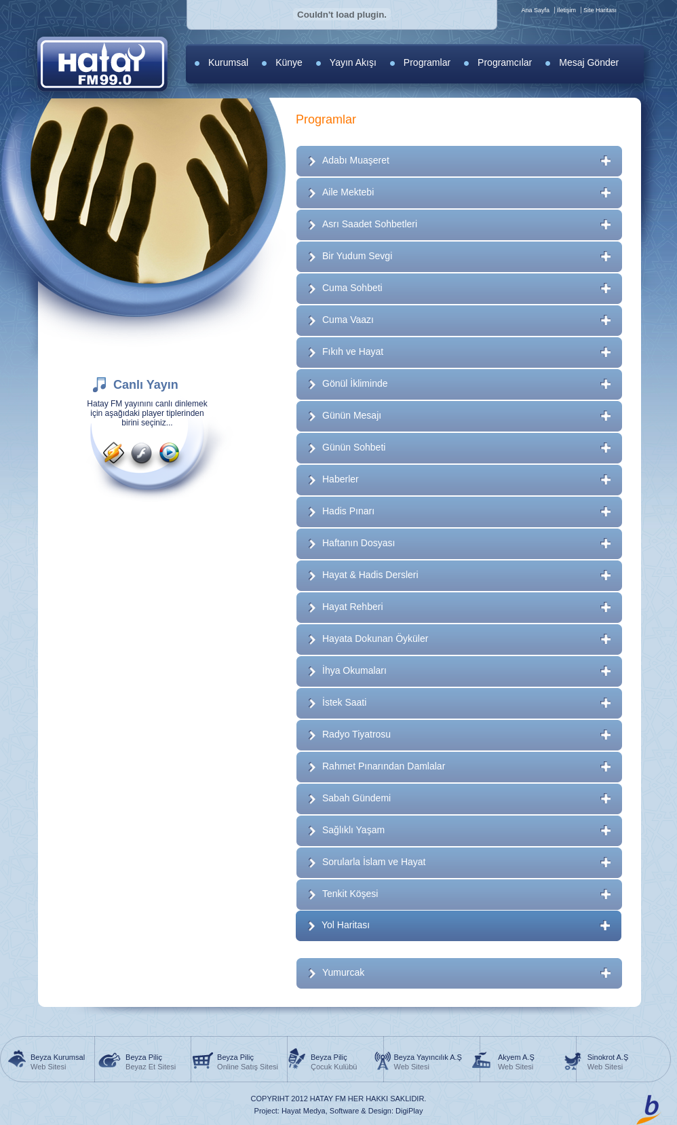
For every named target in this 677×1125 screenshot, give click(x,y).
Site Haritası (600, 10)
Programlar (427, 62)
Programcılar (505, 62)
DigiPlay (409, 1111)
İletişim (566, 10)
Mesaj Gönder (589, 62)
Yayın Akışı (353, 62)
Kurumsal (228, 62)
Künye (289, 62)
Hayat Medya (304, 1111)
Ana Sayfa (535, 10)
